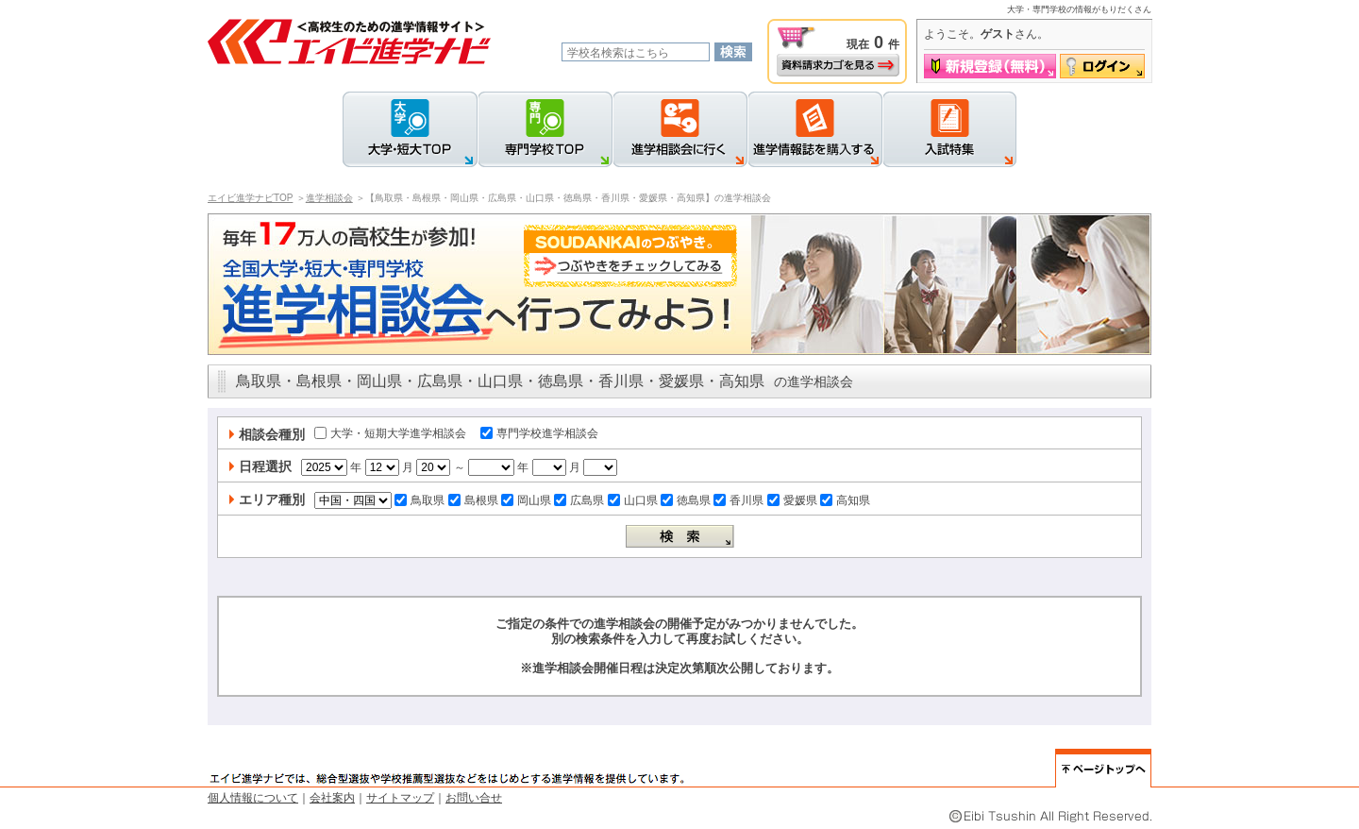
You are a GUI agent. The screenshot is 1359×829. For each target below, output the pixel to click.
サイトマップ (400, 797)
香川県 (738, 500)
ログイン (1102, 66)
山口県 (633, 500)
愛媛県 (792, 500)
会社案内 (332, 797)
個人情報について (253, 797)
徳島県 (686, 500)
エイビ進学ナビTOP (250, 198)
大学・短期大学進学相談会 (390, 433)
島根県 (473, 500)
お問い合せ (473, 797)
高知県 (845, 500)
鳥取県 (419, 500)
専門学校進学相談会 (539, 433)
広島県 (579, 500)
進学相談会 (329, 198)
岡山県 (526, 500)
